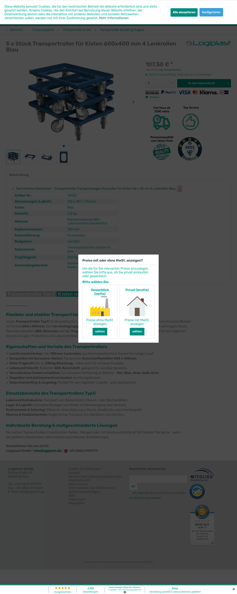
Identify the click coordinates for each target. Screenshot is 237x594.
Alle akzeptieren (184, 12)
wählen (100, 331)
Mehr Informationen (114, 18)
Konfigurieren (211, 12)
